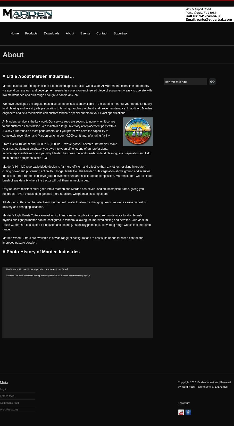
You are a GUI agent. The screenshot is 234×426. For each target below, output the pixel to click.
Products (31, 33)
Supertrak (120, 33)
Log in (3, 389)
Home (14, 33)
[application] (77, 302)
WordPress (188, 386)
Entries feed (7, 395)
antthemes (221, 386)
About (70, 33)
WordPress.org (9, 409)
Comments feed (9, 402)
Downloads (51, 33)
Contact (101, 33)
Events (85, 33)
